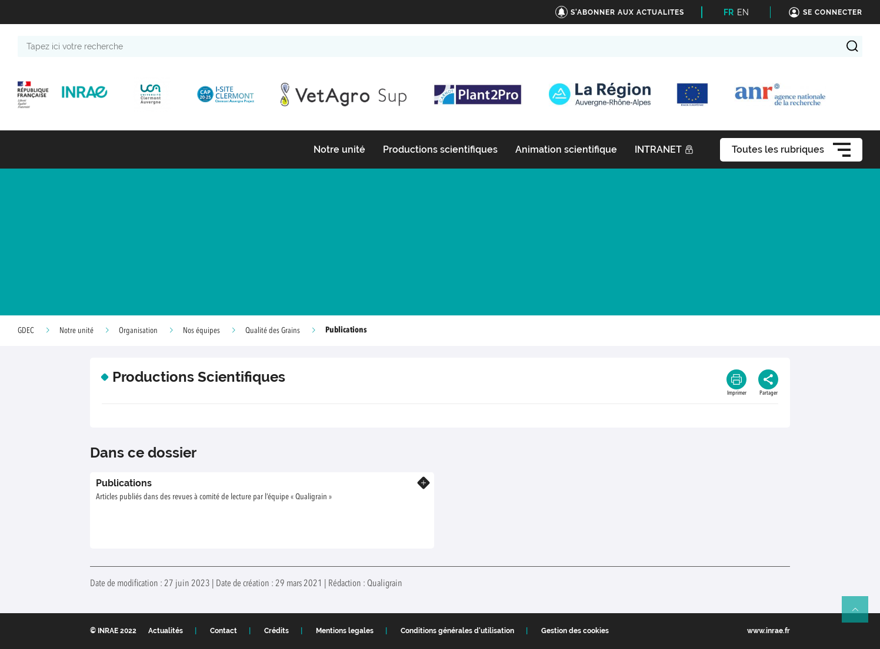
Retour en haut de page (860, 614)
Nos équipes (201, 331)
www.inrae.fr (768, 631)
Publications (124, 483)
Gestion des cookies (575, 631)
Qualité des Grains (272, 331)
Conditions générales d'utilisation (457, 631)
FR (729, 12)
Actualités (165, 631)
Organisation (138, 331)
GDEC (26, 331)
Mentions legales (345, 631)
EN (743, 12)
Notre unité (76, 331)
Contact (223, 631)
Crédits (276, 631)
